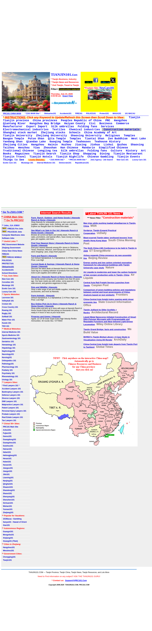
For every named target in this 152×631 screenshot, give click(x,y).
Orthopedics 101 (9, 361)
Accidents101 (65, 113)
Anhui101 (6, 430)
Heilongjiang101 (9, 455)
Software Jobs (8, 238)
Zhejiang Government (11, 248)
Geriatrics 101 (8, 342)
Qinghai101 (7, 484)
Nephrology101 (8, 351)
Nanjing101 (7, 481)
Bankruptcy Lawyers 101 (12, 392)
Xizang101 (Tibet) (10, 541)
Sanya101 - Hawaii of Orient (14, 522)
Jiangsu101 (7, 468)
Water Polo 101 (8, 320)
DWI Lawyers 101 (9, 401)
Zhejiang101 (7, 512)
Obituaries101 (50, 113)
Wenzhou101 (8, 551)
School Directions (9, 273)
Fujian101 (6, 433)
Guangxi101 (7, 531)
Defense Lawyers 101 (11, 395)
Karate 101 (6, 323)
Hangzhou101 (8, 547)
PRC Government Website (13, 244)
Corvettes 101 (8, 282)
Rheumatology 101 (10, 376)
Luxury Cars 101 (139, 160)
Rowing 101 (7, 310)
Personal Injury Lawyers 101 (14, 411)
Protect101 (104, 113)
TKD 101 (5, 326)
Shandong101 (8, 490)
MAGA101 (117, 113)
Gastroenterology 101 (11, 338)
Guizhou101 (7, 446)
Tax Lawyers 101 (9, 420)
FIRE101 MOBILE (12, 257)
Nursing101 (7, 357)
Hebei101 (6, 452)
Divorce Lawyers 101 (11, 398)
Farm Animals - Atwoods (42, 295)
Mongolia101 (8, 535)
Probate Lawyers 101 (11, 414)
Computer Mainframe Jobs (13, 235)
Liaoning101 (8, 478)
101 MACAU (130, 113)
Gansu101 (7, 436)
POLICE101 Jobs (12, 231)
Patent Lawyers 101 (10, 408)
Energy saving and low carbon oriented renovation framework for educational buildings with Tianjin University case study (107, 265)
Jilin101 (6, 474)
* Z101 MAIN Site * (32, 113)
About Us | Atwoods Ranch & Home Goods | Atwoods (56, 277)
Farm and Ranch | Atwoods (44, 256)
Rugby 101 (6, 313)
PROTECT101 (8, 264)
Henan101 (6, 458)
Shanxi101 (7, 493)
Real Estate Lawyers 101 (12, 417)
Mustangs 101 (26, 163)
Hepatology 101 (8, 348)
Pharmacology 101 (10, 367)
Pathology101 (8, 364)
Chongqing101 (9, 557)
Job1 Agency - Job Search (101, 160)
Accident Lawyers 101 (11, 389)
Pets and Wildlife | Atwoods (44, 287)
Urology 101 (7, 380)
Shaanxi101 (7, 487)
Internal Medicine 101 (46, 163)
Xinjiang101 (7, 538)
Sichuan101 (7, 503)
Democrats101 (65, 163)
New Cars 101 (122, 160)
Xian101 (6, 525)
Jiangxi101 (7, 471)
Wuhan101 (7, 506)
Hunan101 (7, 465)
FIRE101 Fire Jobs (13, 228)
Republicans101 (82, 163)
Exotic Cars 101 (9, 163)
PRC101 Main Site (10, 427)
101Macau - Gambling (12, 519)
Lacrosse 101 (7, 298)
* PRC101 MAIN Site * (77, 160)
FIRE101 (78, 113)
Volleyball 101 (8, 301)
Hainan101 (7, 449)
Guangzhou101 (9, 443)
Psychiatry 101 (8, 373)
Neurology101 (8, 354)
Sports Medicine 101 (10, 335)
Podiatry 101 (7, 370)
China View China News (12, 251)
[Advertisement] (59, 36)
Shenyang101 (8, 497)
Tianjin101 (7, 560)
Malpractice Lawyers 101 (12, 405)
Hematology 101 (9, 345)
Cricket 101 (7, 304)
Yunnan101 (7, 509)
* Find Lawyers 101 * (10, 385)
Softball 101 (7, 317)
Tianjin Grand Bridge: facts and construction (104, 329)
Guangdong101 (9, 439)
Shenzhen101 (8, 500)
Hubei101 (6, 462)
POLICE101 (91, 113)
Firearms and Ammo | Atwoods (45, 316)
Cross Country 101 (10, 307)
